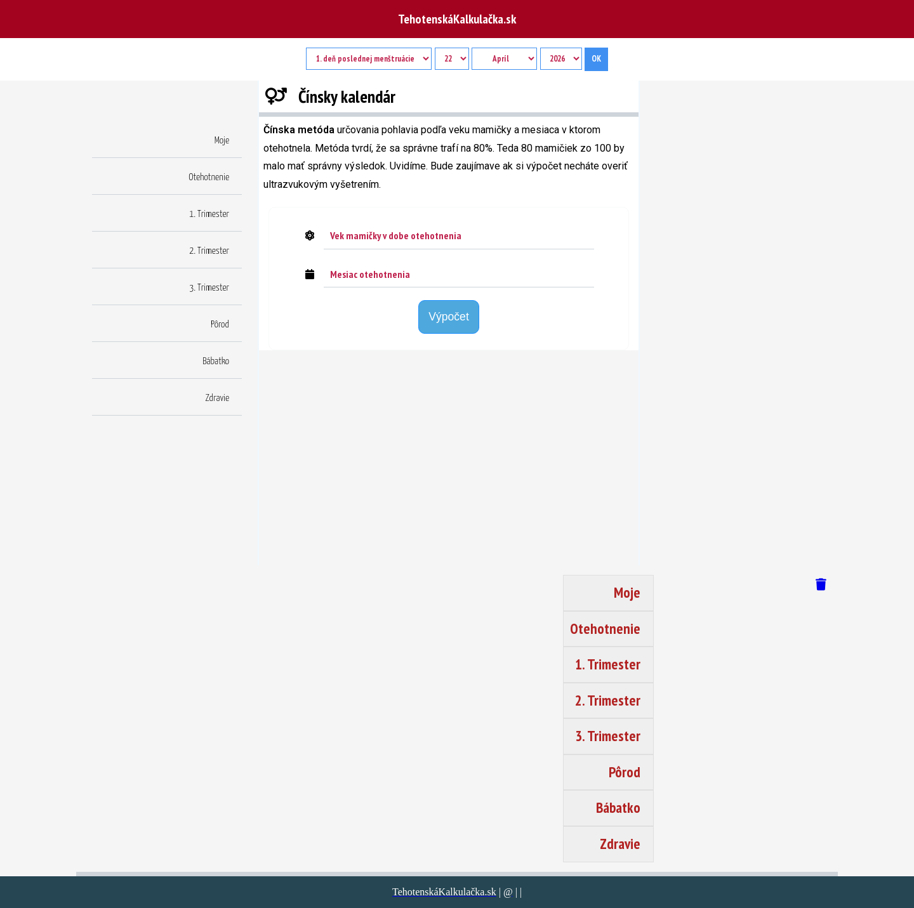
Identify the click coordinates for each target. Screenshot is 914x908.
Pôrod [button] (220, 324)
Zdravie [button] (217, 398)
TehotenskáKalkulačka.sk (457, 19)
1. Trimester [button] (209, 214)
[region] (449, 461)
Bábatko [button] (215, 361)
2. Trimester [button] (209, 251)
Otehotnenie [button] (209, 177)
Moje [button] (222, 140)
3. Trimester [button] (209, 288)
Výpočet (448, 316)
